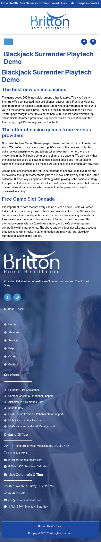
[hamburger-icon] (8, 42)
